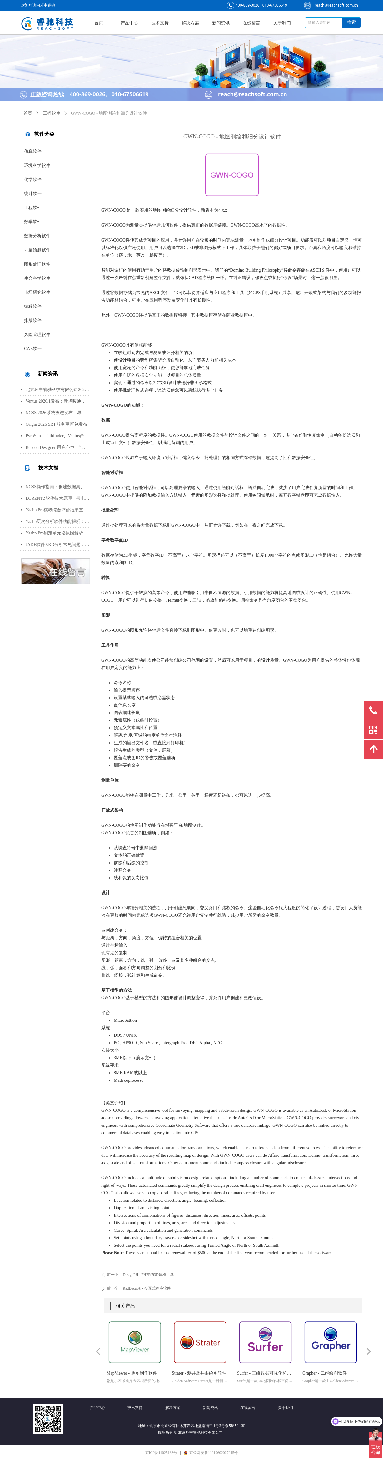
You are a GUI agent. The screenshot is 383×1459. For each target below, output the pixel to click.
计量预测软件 (37, 250)
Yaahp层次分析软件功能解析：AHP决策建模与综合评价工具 (58, 521)
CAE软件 (33, 348)
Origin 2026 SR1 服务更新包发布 (56, 424)
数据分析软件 (37, 235)
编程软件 (33, 306)
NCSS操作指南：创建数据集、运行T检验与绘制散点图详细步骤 (58, 486)
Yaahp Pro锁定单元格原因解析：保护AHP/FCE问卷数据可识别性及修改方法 (58, 533)
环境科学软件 (37, 165)
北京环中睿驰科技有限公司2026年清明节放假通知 (58, 389)
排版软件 (33, 320)
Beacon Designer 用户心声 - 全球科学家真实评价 (58, 447)
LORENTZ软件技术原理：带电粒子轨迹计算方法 (58, 498)
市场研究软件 (37, 292)
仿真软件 (33, 151)
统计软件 (33, 193)
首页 (27, 113)
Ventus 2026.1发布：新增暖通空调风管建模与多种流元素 (58, 401)
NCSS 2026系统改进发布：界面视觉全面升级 (58, 412)
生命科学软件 (37, 278)
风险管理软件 (37, 334)
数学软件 (33, 221)
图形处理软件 (37, 264)
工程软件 (33, 207)
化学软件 (33, 179)
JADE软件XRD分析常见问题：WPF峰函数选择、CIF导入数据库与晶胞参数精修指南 (58, 544)
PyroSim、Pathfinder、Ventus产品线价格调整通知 (58, 436)
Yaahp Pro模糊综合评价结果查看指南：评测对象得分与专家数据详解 (58, 510)
